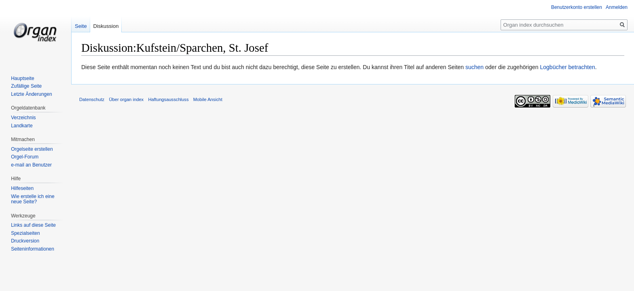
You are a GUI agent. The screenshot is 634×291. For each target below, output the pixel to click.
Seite (81, 26)
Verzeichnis (23, 117)
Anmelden (617, 7)
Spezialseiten (25, 233)
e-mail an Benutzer (31, 165)
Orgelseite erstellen (32, 149)
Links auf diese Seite (33, 225)
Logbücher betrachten (567, 67)
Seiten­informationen (32, 249)
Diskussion (106, 26)
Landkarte (21, 126)
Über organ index (126, 99)
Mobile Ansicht (207, 99)
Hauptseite (22, 78)
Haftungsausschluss (168, 99)
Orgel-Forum (24, 157)
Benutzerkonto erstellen (576, 7)
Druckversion (25, 241)
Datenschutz (91, 99)
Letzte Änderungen (31, 94)
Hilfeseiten (22, 188)
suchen (474, 67)
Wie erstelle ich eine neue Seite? (32, 199)
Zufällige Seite (26, 86)
